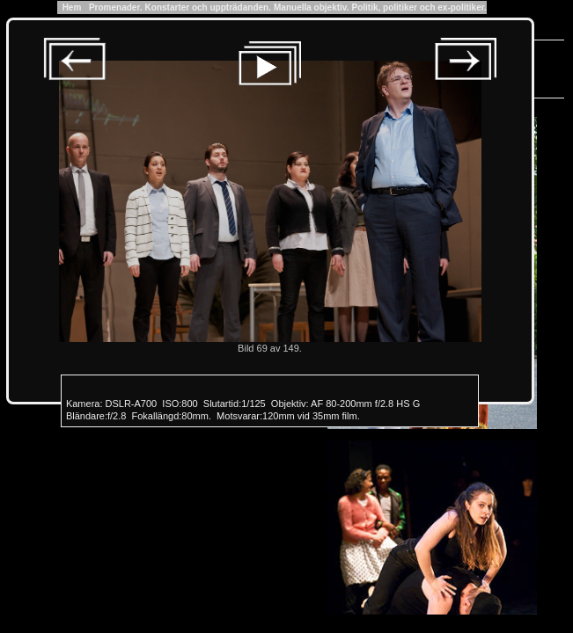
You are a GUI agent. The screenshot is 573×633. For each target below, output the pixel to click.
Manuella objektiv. (311, 7)
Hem (71, 7)
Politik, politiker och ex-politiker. (418, 7)
